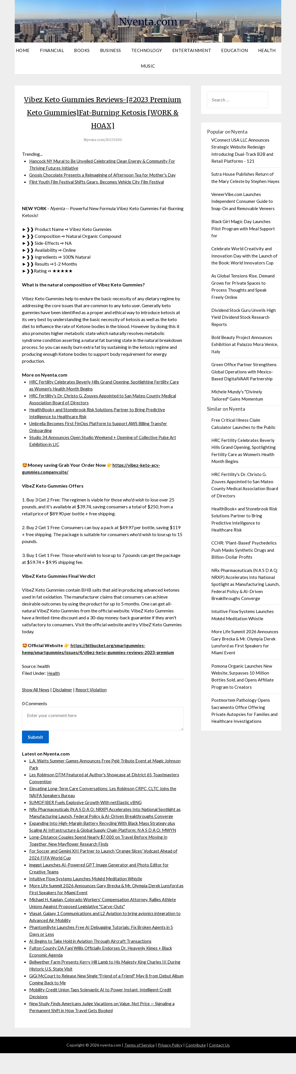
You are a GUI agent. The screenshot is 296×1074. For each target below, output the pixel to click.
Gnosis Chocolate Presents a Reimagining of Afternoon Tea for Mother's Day (105, 174)
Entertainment (191, 50)
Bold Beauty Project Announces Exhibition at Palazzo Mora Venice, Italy (244, 344)
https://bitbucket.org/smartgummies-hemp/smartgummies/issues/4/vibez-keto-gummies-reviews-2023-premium (94, 652)
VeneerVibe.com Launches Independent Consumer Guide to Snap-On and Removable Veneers (243, 201)
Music (148, 65)
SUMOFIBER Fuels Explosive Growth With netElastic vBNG (88, 809)
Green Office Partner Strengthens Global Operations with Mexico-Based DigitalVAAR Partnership (244, 371)
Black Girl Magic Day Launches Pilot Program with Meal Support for (243, 228)
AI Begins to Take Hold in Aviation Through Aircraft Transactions (93, 961)
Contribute (196, 1065)
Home (23, 50)
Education (234, 50)
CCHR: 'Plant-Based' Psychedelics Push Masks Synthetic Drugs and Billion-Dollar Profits (244, 550)
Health (267, 50)
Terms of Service (139, 1065)
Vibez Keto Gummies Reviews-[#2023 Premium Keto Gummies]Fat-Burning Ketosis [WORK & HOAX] (103, 111)
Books (82, 50)
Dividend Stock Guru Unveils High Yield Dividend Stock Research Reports (243, 317)
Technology (146, 50)
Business (110, 50)
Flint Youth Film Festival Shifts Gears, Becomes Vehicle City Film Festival (100, 181)
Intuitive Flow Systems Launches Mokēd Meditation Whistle (88, 899)
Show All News (36, 696)
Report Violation (95, 696)
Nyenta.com (148, 20)
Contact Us (219, 1065)
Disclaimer (65, 696)
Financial (52, 50)
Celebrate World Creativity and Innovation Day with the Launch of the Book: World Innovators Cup (244, 255)
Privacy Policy (170, 1065)
